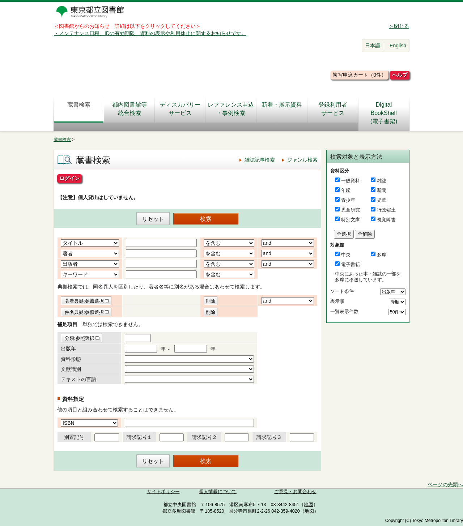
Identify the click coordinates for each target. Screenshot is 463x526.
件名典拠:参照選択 (84, 312)
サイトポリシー (163, 491)
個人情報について (218, 491)
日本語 (372, 45)
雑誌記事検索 (260, 160)
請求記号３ (269, 437)
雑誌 (381, 180)
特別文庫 (350, 219)
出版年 (68, 348)
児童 (381, 200)
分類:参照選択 (79, 338)
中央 (346, 254)
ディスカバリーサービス (180, 109)
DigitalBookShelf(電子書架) (384, 113)
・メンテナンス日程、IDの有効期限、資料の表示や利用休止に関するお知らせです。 (150, 33)
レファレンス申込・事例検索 (231, 109)
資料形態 (71, 359)
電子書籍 (350, 264)
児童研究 (350, 210)
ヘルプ (399, 75)
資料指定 (73, 399)
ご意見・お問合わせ (295, 491)
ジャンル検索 (302, 160)
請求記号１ (139, 437)
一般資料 (350, 180)
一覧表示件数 (344, 311)
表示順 (337, 301)
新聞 (381, 190)
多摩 (381, 254)
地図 (308, 504)
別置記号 (74, 437)
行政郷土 (386, 210)
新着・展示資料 (282, 109)
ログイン (69, 178)
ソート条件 (342, 291)
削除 (210, 301)
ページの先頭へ (445, 484)
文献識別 (71, 369)
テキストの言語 (78, 379)
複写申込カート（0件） (359, 75)
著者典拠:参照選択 (84, 301)
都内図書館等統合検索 (129, 109)
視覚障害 (386, 219)
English (398, 45)
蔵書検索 (78, 109)
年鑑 (346, 190)
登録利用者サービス (332, 109)
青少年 (348, 200)
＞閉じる (399, 26)
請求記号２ (204, 437)
